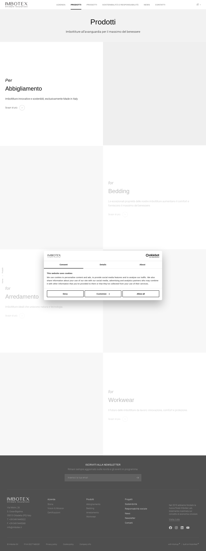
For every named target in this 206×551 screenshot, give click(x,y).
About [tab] (142, 264)
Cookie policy (68, 544)
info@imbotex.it (14, 527)
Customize (103, 294)
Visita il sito (174, 519)
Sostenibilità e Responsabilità (120, 5)
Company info (85, 544)
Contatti (160, 5)
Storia (50, 504)
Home (3, 281)
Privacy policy (51, 544)
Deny (65, 294)
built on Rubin (191, 544)
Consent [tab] (64, 264)
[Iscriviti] (137, 477)
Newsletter (130, 518)
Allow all (141, 294)
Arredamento (92, 512)
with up (174, 544)
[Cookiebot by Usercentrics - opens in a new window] (147, 256)
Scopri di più (11, 107)
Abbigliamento (93, 504)
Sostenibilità (131, 504)
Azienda (60, 5)
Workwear (91, 516)
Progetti (92, 5)
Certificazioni (54, 512)
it (198, 4)
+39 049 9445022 (17, 519)
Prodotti (76, 5)
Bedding (90, 508)
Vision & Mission (56, 508)
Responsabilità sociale (136, 508)
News (147, 5)
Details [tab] (103, 264)
